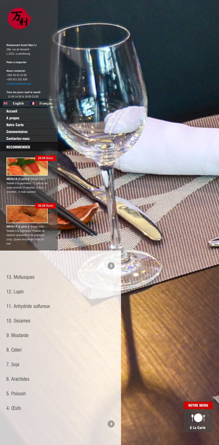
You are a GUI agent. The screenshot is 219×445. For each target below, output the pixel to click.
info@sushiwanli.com (19, 83)
